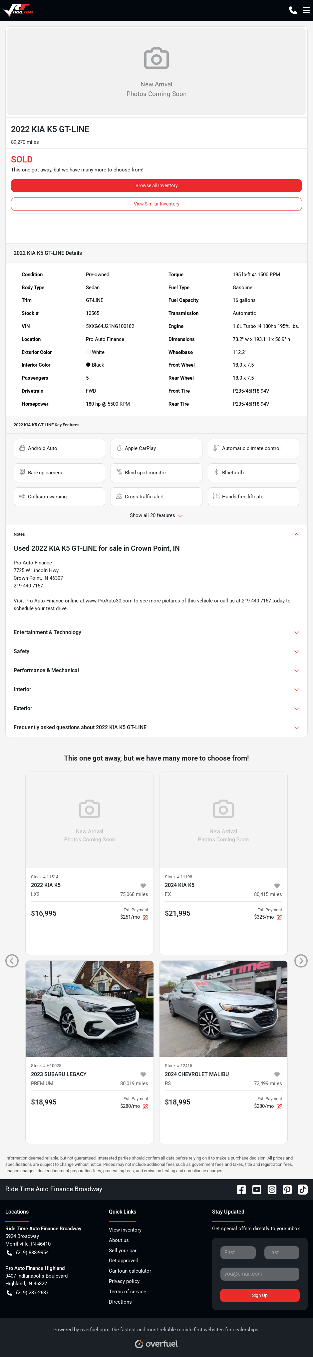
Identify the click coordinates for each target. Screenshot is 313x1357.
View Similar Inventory (156, 203)
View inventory (125, 1230)
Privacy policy (124, 1281)
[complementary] (293, 1337)
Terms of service (127, 1292)
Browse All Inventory (157, 185)
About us (119, 1240)
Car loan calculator (130, 1271)
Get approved (123, 1261)
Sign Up (260, 1295)
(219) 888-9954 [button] (28, 1253)
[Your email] (260, 1274)
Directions (120, 1302)
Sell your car (123, 1251)
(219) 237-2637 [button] (28, 1293)
